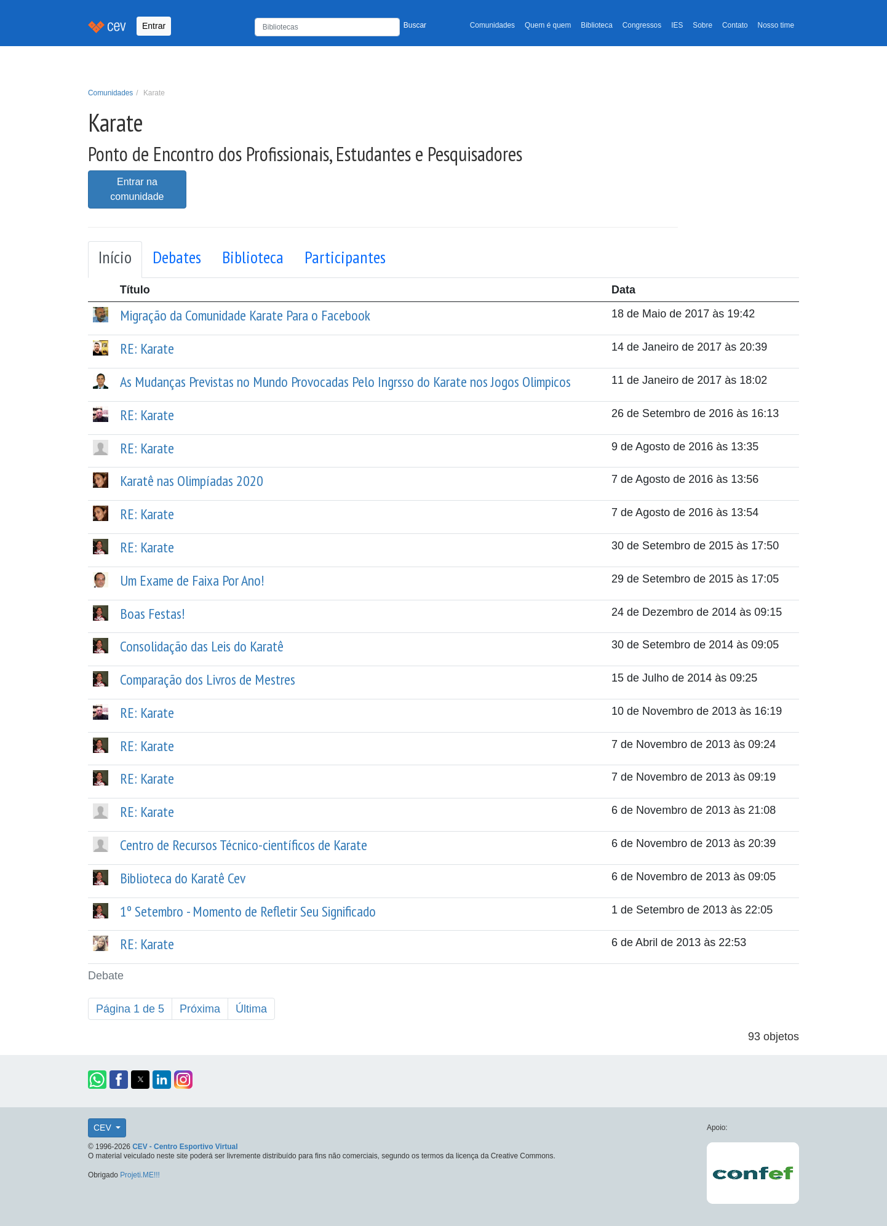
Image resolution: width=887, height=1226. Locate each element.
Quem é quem (548, 25)
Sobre (702, 25)
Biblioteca (597, 25)
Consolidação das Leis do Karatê (202, 646)
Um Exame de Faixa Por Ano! (192, 580)
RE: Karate (147, 348)
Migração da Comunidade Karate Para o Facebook (245, 315)
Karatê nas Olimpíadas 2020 (191, 480)
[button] (97, 1079)
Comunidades (492, 25)
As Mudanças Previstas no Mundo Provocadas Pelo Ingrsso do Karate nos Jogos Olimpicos (345, 381)
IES (677, 25)
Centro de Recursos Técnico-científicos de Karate (243, 844)
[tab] (115, 259)
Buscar (415, 25)
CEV (103, 1127)
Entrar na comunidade (137, 189)
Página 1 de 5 (130, 1009)
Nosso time (776, 25)
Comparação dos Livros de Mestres (207, 679)
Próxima (200, 1009)
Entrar (153, 26)
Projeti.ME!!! (140, 1175)
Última (251, 1009)
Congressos (641, 25)
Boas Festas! (152, 613)
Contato (735, 25)
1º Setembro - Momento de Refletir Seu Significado (248, 911)
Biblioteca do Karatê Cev (182, 878)
